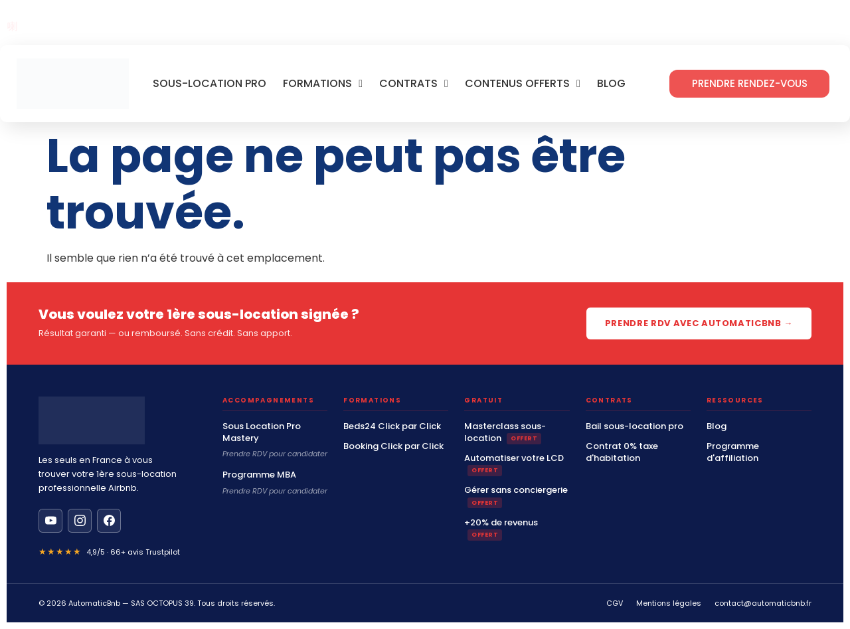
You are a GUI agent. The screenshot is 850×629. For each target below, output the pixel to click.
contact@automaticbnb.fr (763, 603)
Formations (323, 83)
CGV (614, 603)
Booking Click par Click (393, 446)
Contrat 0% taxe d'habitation (622, 452)
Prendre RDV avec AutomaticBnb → (699, 323)
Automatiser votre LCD (514, 464)
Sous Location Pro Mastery (261, 432)
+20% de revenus (501, 529)
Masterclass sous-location (505, 432)
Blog (611, 83)
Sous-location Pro (209, 83)
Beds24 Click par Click (392, 426)
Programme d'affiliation (733, 452)
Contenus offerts (522, 83)
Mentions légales (668, 603)
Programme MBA (259, 475)
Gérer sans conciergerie (516, 496)
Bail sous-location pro (634, 426)
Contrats (413, 83)
